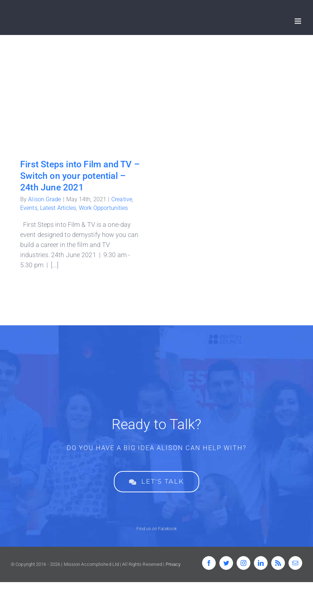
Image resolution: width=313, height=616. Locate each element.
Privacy (173, 564)
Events (28, 207)
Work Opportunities (103, 207)
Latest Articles (58, 207)
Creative (121, 199)
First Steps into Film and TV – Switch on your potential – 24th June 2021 (80, 176)
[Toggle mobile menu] (298, 21)
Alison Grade (44, 199)
